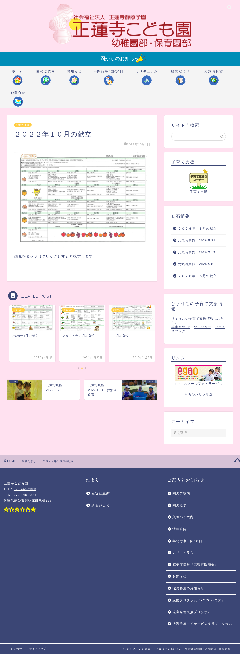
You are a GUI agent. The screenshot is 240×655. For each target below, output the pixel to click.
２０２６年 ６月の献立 (197, 229)
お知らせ (74, 73)
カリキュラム (146, 73)
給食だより (180, 73)
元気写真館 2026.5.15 (196, 253)
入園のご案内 (183, 518)
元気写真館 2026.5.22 (196, 241)
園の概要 (179, 506)
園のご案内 (45, 73)
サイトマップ (37, 649)
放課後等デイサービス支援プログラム (202, 624)
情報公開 (179, 530)
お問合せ (18, 94)
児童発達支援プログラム (191, 612)
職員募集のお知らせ (188, 589)
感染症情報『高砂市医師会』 (195, 565)
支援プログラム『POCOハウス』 (198, 601)
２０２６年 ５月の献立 (197, 276)
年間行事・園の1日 (187, 542)
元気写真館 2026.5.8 (195, 264)
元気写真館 (214, 73)
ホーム (18, 73)
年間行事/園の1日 (109, 73)
